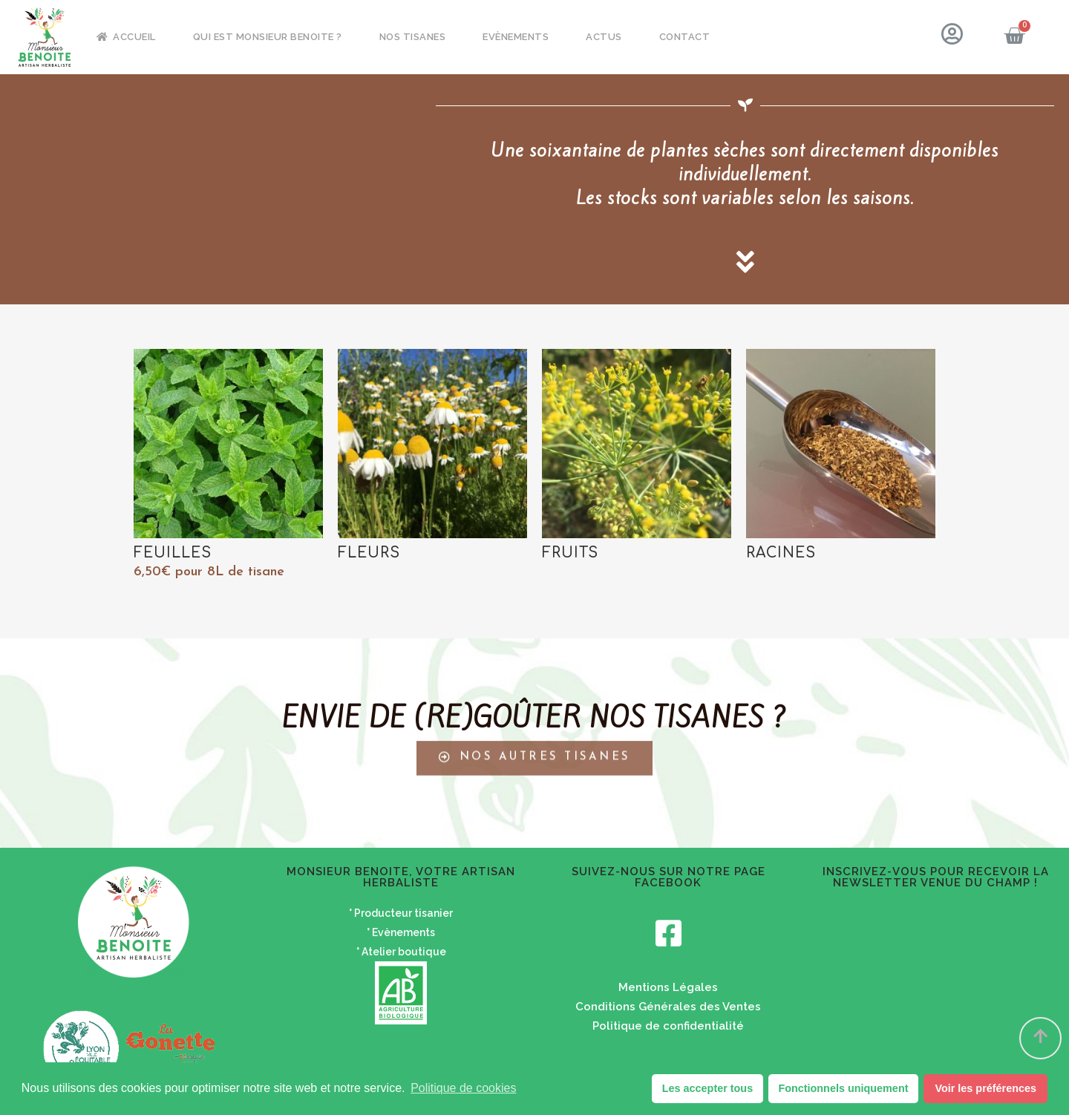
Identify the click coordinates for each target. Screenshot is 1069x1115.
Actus (604, 36)
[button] (534, 741)
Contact (684, 36)
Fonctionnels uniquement (843, 1088)
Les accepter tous (707, 1088)
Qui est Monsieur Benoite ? (267, 36)
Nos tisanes (412, 36)
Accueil (126, 36)
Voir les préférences (985, 1088)
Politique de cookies (463, 1088)
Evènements (516, 36)
